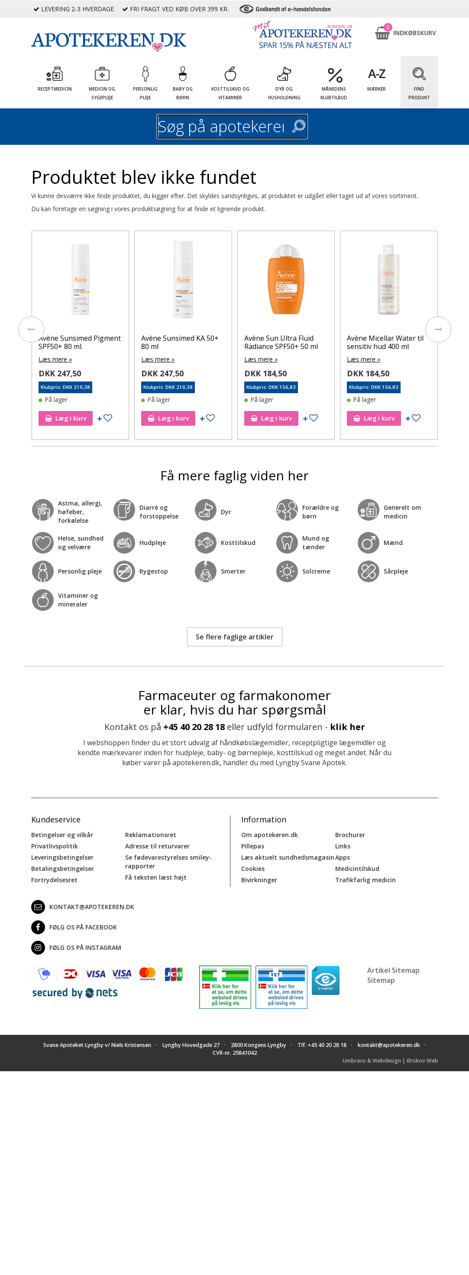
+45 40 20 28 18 (194, 727)
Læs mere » (55, 359)
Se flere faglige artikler (235, 637)
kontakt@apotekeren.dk (82, 907)
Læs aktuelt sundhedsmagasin (287, 857)
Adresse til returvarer (157, 846)
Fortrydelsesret (54, 880)
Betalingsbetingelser (62, 868)
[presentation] (31, 329)
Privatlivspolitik (54, 846)
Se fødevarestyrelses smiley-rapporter (168, 861)
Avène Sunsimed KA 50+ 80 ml (180, 342)
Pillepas (252, 846)
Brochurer (350, 835)
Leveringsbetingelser (62, 857)
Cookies (253, 868)
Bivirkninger (259, 880)
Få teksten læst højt (156, 877)
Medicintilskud (357, 868)
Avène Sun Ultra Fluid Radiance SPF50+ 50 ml (281, 342)
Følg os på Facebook (74, 927)
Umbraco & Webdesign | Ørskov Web (390, 1060)
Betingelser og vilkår (62, 835)
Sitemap (381, 980)
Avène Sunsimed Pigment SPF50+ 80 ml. (80, 342)
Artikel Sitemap (393, 970)
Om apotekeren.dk (269, 835)
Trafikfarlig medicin (365, 880)
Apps (342, 857)
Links (342, 846)
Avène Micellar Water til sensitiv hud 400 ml (385, 342)
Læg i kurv (65, 418)
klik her (347, 727)
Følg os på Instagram (76, 948)
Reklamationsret (150, 835)
